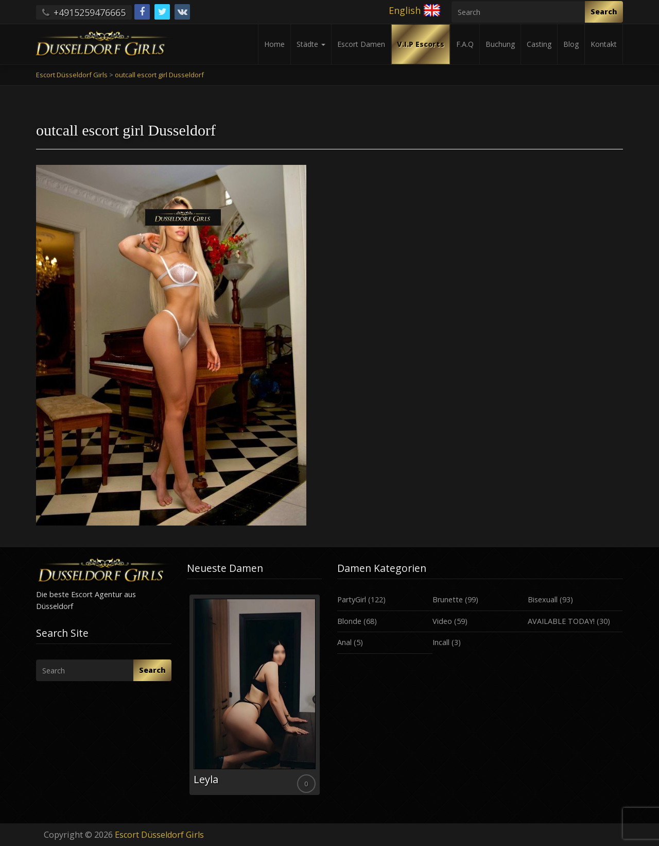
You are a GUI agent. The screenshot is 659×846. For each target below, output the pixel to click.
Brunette (447, 599)
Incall (440, 642)
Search (604, 11)
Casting (539, 44)
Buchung (500, 44)
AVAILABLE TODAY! (561, 621)
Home (274, 44)
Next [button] (322, 699)
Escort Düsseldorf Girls (159, 834)
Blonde (349, 621)
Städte (311, 44)
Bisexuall (543, 599)
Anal (344, 642)
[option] (254, 695)
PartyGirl (351, 599)
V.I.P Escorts (420, 44)
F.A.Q (465, 44)
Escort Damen (361, 44)
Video (442, 621)
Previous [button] (187, 699)
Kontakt (604, 44)
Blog (571, 44)
